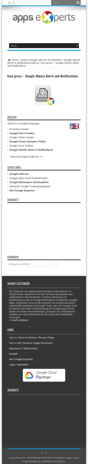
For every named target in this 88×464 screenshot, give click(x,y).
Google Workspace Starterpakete (29, 182)
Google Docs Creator (22, 133)
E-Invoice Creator (19, 129)
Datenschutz (31, 348)
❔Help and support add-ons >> (25, 156)
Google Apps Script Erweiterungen (28, 178)
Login (12, 364)
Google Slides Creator (21, 137)
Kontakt (13, 353)
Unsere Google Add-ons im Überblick (41, 60)
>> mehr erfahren (18, 320)
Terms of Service (27, 337)
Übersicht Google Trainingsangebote (29, 186)
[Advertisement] (44, 31)
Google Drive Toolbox (21, 145)
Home (12, 60)
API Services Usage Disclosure (35, 343)
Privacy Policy (46, 337)
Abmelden (22, 364)
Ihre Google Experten (22, 190)
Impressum (15, 348)
